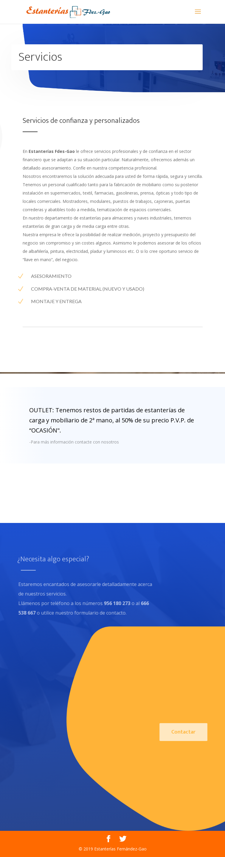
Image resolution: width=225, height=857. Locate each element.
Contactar (192, 732)
